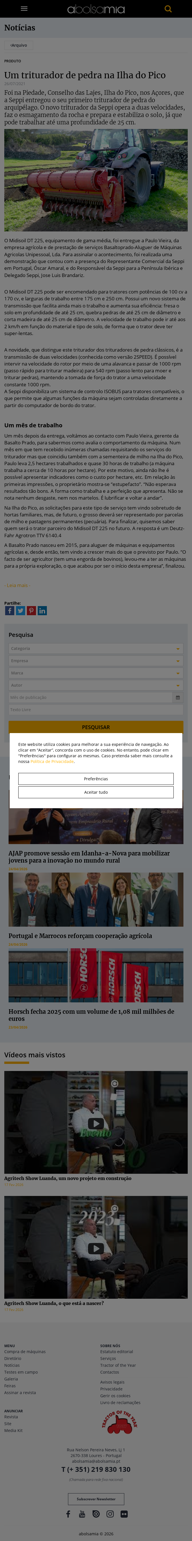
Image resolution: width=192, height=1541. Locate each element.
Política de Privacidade (52, 761)
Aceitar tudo (96, 792)
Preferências (96, 778)
